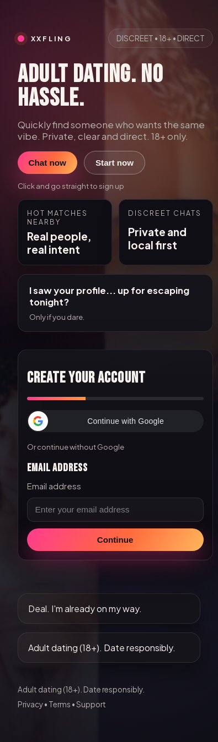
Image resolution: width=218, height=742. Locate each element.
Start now (114, 162)
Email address (54, 486)
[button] (115, 421)
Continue (115, 539)
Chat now (47, 162)
